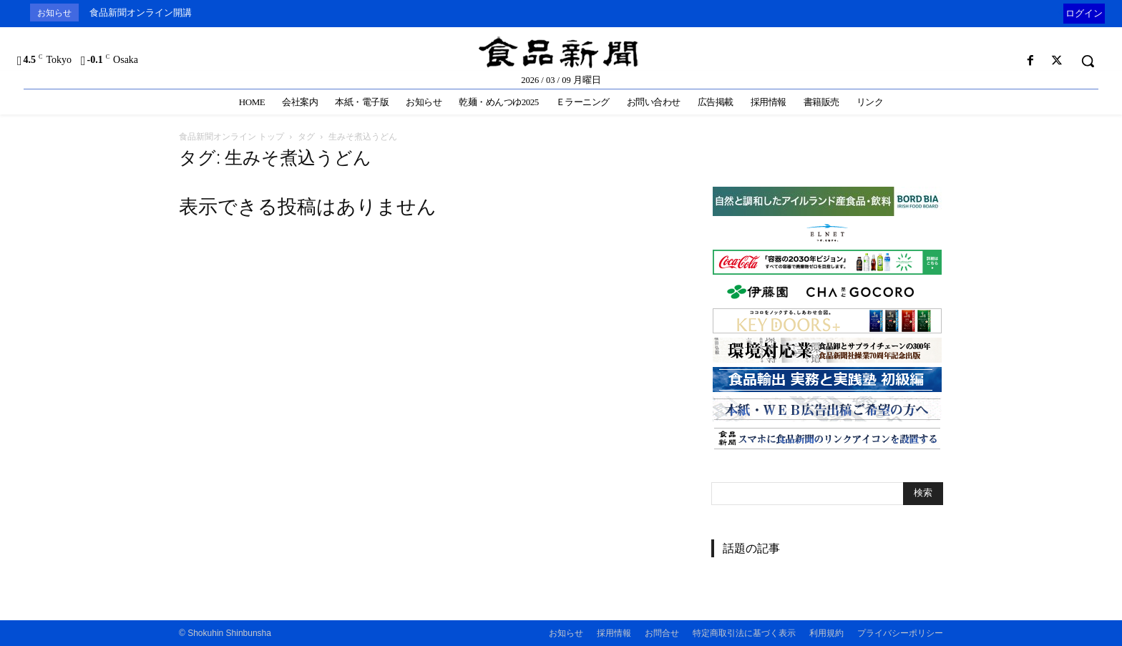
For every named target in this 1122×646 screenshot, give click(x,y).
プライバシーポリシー (900, 633)
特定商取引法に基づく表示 (744, 633)
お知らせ (566, 633)
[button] (1087, 61)
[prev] (1060, 12)
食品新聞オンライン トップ (231, 136)
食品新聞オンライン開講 (140, 12)
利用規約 (826, 633)
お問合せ (662, 633)
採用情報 (614, 633)
